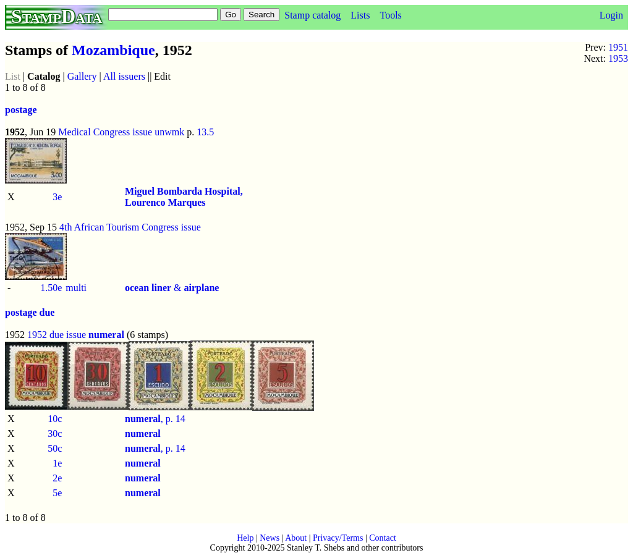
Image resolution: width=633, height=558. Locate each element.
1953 (618, 58)
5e (57, 493)
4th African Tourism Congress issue (130, 227)
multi (76, 287)
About (296, 538)
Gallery (82, 76)
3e (57, 197)
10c (55, 418)
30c (55, 433)
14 (180, 418)
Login (611, 15)
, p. (150, 418)
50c (55, 448)
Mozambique (113, 50)
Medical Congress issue (105, 132)
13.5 (205, 132)
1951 (618, 47)
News (269, 538)
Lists (360, 15)
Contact (382, 538)
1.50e (51, 287)
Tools (390, 15)
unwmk (169, 132)
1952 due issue (56, 334)
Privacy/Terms (338, 538)
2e (57, 478)
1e (57, 463)
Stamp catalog (312, 15)
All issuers (124, 76)
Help (245, 538)
